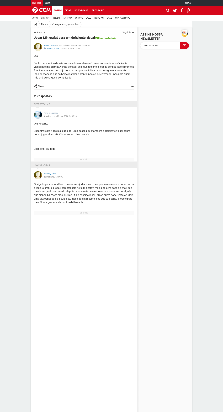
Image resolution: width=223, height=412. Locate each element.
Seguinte (126, 32)
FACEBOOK (68, 18)
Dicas (68, 10)
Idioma (188, 3)
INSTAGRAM (99, 18)
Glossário (98, 10)
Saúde (47, 3)
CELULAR (56, 18)
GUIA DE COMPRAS (122, 18)
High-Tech (36, 3)
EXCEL (88, 18)
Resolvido (102, 38)
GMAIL (109, 18)
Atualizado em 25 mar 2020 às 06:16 (60, 116)
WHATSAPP (45, 18)
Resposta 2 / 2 (42, 164)
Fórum (58, 10)
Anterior (41, 32)
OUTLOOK (79, 18)
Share (41, 86)
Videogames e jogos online (65, 24)
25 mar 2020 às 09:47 (70, 48)
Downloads (81, 10)
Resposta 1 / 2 (42, 104)
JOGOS (35, 18)
